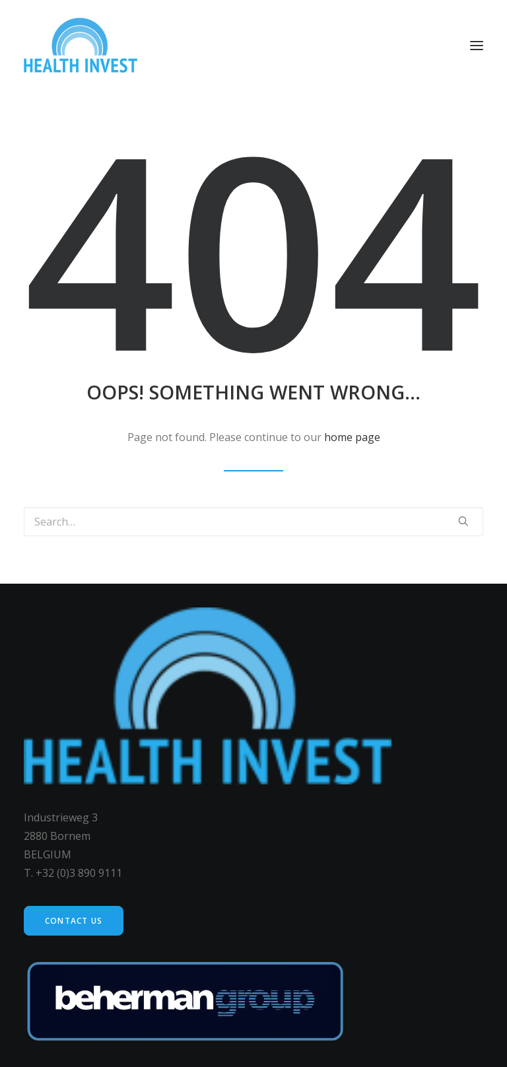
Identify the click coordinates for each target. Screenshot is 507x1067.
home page (352, 437)
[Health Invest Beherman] (80, 45)
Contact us (73, 920)
